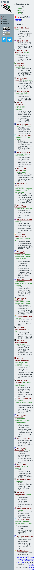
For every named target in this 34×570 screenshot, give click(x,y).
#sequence (19, 366)
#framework (19, 188)
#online (29, 208)
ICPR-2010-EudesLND (24, 280)
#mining (18, 29)
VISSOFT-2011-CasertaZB (21, 169)
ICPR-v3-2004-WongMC (21, 465)
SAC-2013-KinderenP (24, 124)
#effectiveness (20, 108)
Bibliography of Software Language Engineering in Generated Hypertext (25, 558)
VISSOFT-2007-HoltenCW (21, 381)
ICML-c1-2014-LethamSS (21, 79)
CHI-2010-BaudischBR (24, 220)
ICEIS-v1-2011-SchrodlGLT (21, 184)
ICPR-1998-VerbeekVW (25, 536)
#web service (20, 404)
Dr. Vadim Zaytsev (31, 565)
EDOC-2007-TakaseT (24, 398)
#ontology (19, 154)
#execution (19, 364)
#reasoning (19, 303)
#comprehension (21, 362)
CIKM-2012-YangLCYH (24, 136)
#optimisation (20, 422)
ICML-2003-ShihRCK (24, 479)
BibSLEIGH (20, 562)
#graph (26, 52)
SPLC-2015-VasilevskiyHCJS (20, 64)
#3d (24, 170)
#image (27, 450)
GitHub (31, 569)
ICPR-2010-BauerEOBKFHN (20, 252)
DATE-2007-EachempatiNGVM (21, 341)
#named (28, 126)
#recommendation (22, 93)
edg (19, 12)
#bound (28, 254)
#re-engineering (22, 467)
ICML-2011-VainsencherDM (20, 206)
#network (18, 137)
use (19, 8)
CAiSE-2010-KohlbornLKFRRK (20, 235)
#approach (19, 126)
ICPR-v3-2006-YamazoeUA (21, 416)
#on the (27, 137)
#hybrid (29, 188)
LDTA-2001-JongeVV (24, 519)
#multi (17, 54)
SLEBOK (31, 567)
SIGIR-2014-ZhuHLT (23, 91)
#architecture (20, 106)
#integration (20, 281)
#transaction (27, 80)
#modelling (19, 301)
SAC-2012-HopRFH (23, 152)
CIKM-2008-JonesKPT (24, 316)
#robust (18, 260)
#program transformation (22, 522)
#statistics (19, 481)
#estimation (19, 208)
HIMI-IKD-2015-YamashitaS (21, 51)
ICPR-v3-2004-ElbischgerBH (21, 449)
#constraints (20, 418)
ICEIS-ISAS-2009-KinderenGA (22, 299)
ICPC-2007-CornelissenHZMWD (22, 359)
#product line (20, 67)
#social (18, 139)
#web (30, 402)
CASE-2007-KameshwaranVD (20, 328)
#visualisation (20, 156)
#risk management (21, 191)
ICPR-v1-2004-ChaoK (24, 438)
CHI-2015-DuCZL (22, 41)
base (19, 7)
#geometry (19, 420)
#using (27, 154)
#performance (20, 258)
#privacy (18, 318)
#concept (21, 240)
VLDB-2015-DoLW (23, 28)
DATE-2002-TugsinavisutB (20, 493)
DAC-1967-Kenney (23, 551)
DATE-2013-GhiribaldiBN (20, 103)
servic (19, 10)
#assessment (20, 187)
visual (19, 14)
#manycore (19, 109)
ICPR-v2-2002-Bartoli (24, 508)
